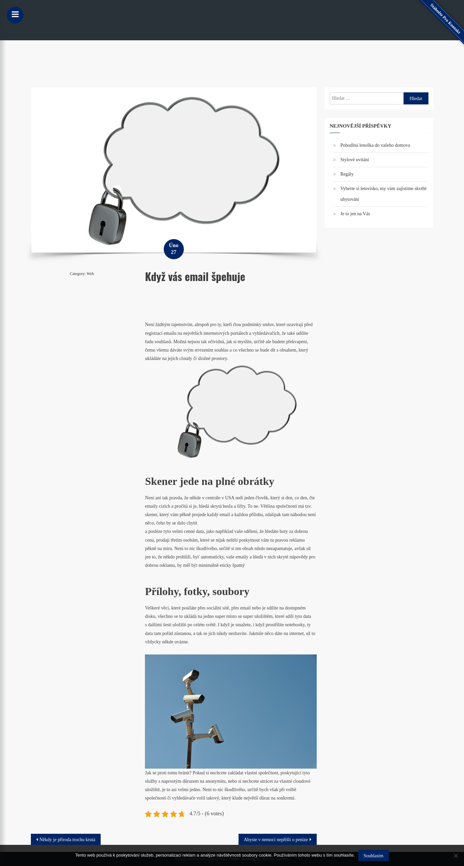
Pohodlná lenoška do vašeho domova (375, 145)
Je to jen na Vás (355, 213)
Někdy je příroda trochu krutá (67, 839)
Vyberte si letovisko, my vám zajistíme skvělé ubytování (384, 194)
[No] (455, 855)
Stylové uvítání (355, 159)
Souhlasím (373, 855)
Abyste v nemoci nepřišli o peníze (276, 839)
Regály (347, 174)
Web (90, 273)
